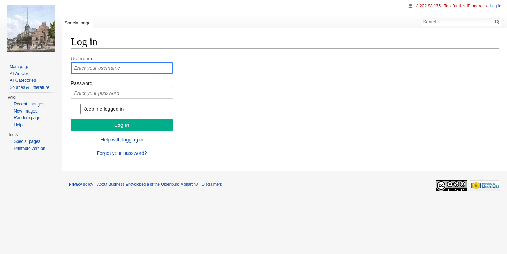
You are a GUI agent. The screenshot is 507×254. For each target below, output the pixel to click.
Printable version (29, 148)
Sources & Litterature (29, 87)
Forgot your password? (121, 153)
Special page (77, 22)
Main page (19, 66)
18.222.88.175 (427, 6)
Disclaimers (212, 184)
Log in (495, 6)
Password (81, 83)
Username (82, 58)
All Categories (23, 80)
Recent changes (29, 104)
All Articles (19, 73)
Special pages (27, 141)
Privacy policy (81, 184)
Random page (27, 117)
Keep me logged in (103, 109)
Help (18, 124)
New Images (25, 111)
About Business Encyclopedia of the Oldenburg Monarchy (147, 184)
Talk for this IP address (465, 6)
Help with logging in (121, 140)
